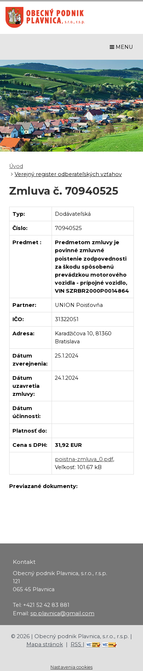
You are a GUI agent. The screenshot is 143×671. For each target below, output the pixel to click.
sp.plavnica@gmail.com (62, 613)
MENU (121, 47)
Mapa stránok (44, 644)
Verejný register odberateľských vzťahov (68, 174)
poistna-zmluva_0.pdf (84, 459)
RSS (77, 644)
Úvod (16, 166)
